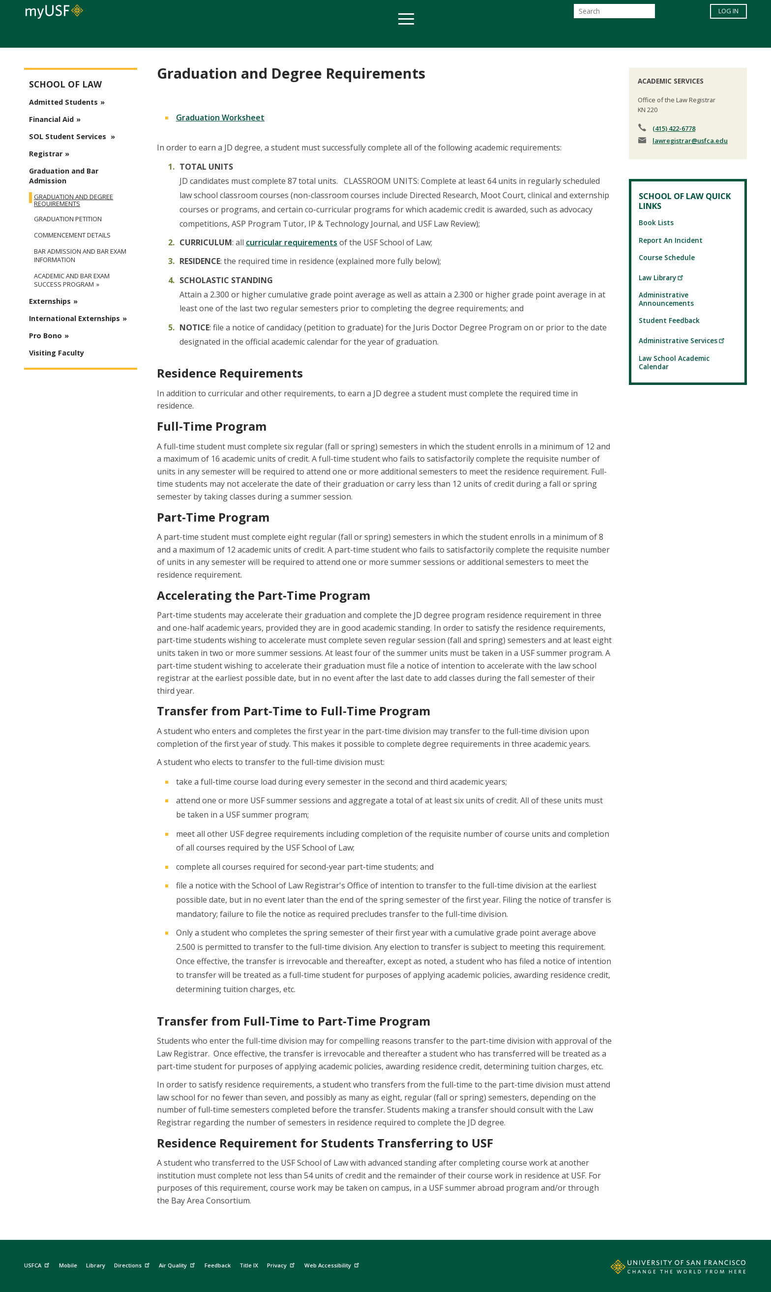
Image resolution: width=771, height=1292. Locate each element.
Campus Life (434, 36)
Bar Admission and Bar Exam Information (80, 255)
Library (95, 1265)
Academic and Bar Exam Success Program (72, 280)
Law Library (661, 277)
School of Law (65, 84)
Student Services (267, 36)
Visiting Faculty (56, 352)
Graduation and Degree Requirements (73, 200)
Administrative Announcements (666, 299)
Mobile (68, 1265)
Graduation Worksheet (220, 117)
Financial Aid (51, 119)
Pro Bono (45, 335)
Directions (133, 1264)
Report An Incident (671, 240)
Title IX (248, 1265)
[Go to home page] (667, 1269)
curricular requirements (291, 242)
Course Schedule (667, 257)
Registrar (45, 153)
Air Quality (178, 1264)
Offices (489, 36)
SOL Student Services (68, 136)
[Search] (614, 14)
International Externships (74, 318)
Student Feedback (669, 320)
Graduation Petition (68, 219)
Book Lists (656, 222)
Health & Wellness (356, 36)
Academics (195, 36)
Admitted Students (63, 102)
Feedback (218, 1265)
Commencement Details (72, 235)
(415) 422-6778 (673, 128)
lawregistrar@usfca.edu (690, 140)
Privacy (282, 1264)
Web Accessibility (332, 1264)
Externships (50, 301)
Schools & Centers (559, 36)
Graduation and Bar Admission (63, 175)
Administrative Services (682, 340)
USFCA (38, 1264)
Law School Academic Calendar (674, 362)
